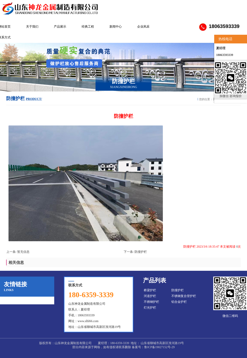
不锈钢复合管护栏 (183, 296)
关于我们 (32, 26)
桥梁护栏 (150, 290)
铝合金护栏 (179, 301)
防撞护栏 (140, 251)
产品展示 (60, 26)
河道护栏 (150, 296)
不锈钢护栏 (151, 301)
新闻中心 (115, 26)
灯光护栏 (150, 307)
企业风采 (143, 26)
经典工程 (88, 26)
